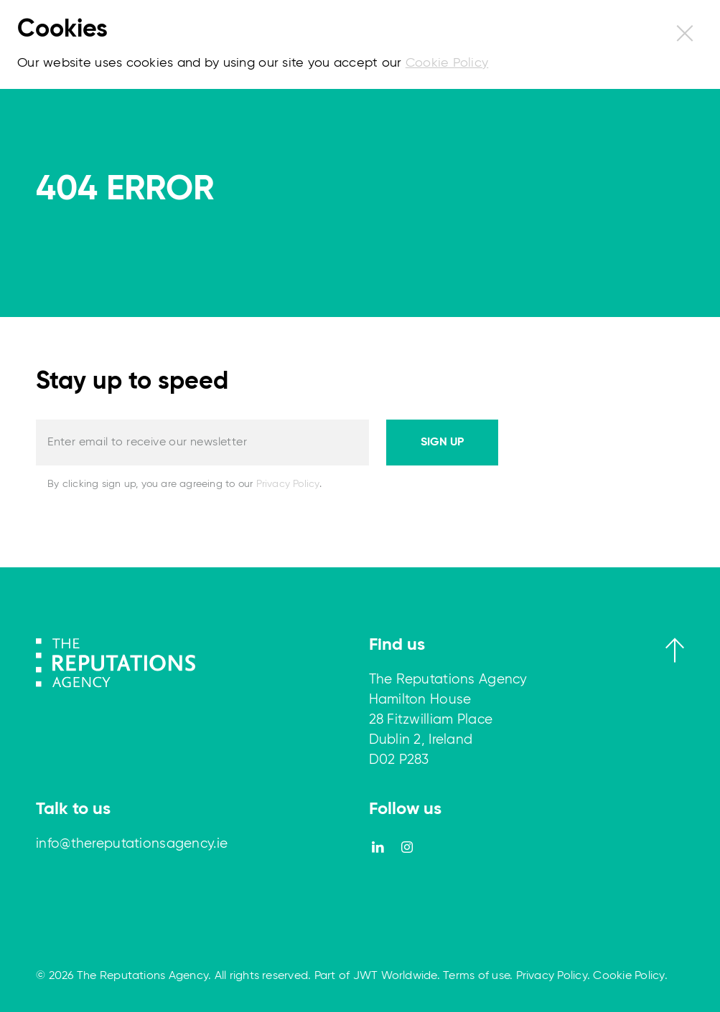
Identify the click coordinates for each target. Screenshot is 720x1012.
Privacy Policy (287, 484)
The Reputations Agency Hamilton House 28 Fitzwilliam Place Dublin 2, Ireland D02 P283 (448, 720)
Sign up (442, 442)
